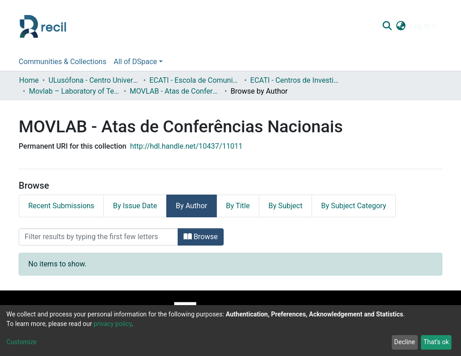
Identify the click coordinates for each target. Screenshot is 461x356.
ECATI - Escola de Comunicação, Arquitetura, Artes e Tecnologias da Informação (195, 80)
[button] (400, 26)
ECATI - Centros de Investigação (295, 80)
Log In (420, 26)
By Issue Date (135, 205)
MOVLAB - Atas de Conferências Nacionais (175, 91)
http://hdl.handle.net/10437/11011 (186, 146)
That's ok (436, 342)
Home (29, 80)
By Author (191, 205)
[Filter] (98, 237)
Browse (201, 236)
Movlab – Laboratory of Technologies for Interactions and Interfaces (74, 91)
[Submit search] (387, 26)
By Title (238, 205)
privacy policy (112, 323)
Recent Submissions (61, 205)
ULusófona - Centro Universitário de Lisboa (93, 80)
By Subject (285, 205)
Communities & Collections (62, 61)
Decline (404, 342)
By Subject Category (353, 205)
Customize (21, 342)
